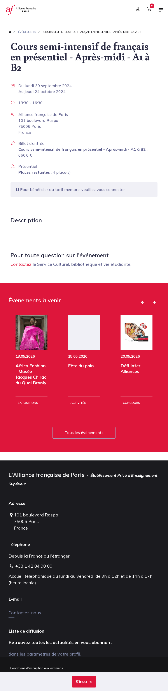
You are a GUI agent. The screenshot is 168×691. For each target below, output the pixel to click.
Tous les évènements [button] (84, 432)
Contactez (21, 264)
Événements (27, 31)
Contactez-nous (25, 612)
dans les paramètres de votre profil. (45, 654)
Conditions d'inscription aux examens (36, 668)
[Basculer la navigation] (161, 12)
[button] (84, 682)
